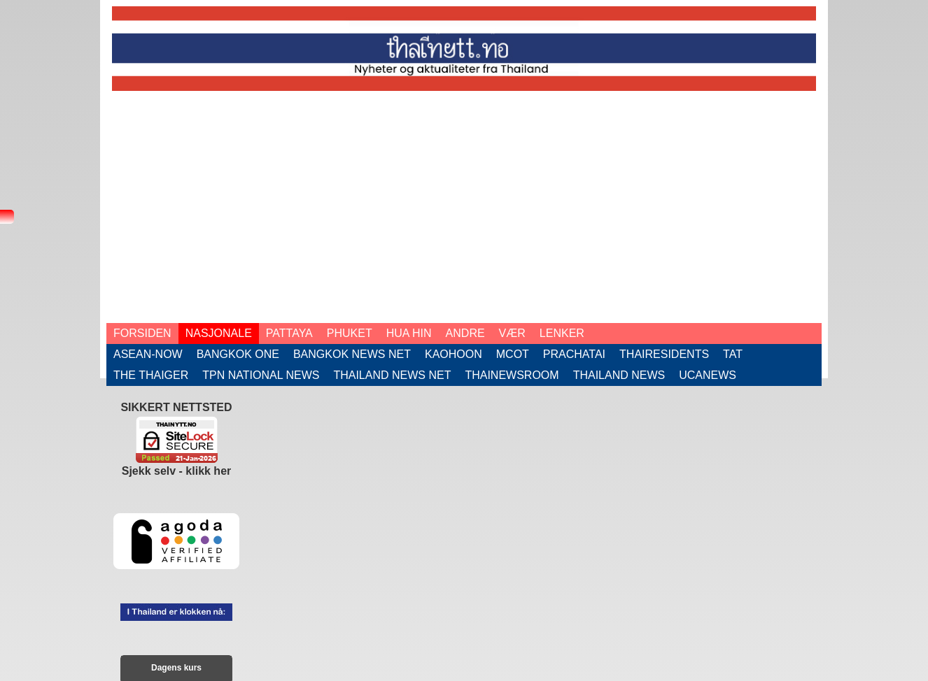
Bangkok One (238, 354)
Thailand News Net (392, 375)
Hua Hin (409, 333)
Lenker (562, 333)
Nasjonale (218, 333)
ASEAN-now (148, 354)
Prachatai (574, 354)
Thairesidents (664, 354)
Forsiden (142, 333)
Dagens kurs (176, 668)
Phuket (349, 333)
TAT (733, 354)
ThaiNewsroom (511, 375)
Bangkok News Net (352, 354)
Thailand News (619, 375)
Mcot (512, 354)
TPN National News (260, 375)
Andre (465, 333)
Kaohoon (453, 354)
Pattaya (289, 333)
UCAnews (707, 375)
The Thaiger (150, 375)
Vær (512, 333)
